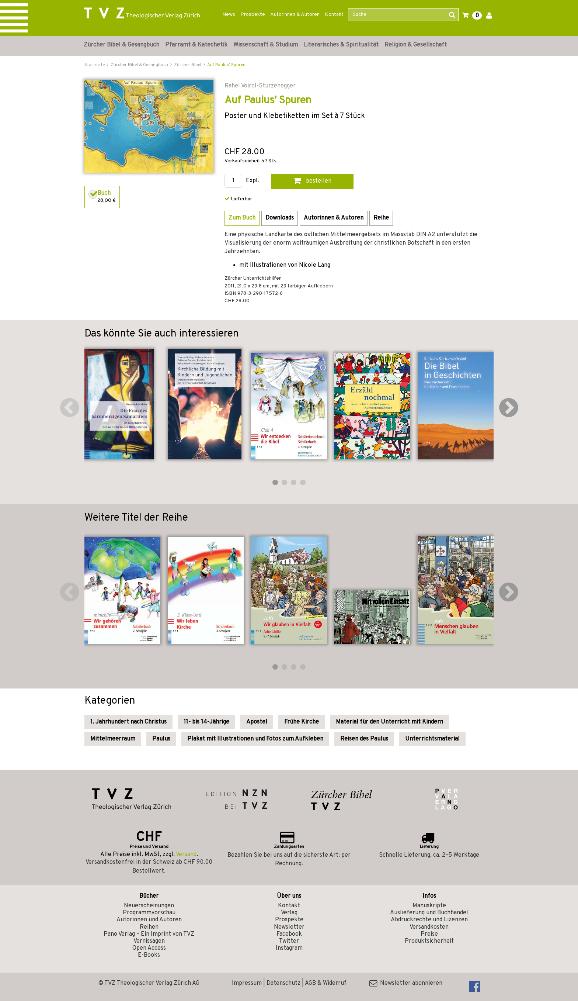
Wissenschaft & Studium (265, 45)
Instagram (289, 948)
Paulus (161, 739)
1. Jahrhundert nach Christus (128, 722)
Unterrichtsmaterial (432, 739)
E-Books (149, 955)
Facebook (289, 934)
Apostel (256, 722)
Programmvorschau (149, 913)
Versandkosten (429, 927)
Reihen (149, 927)
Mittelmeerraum (112, 739)
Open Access (149, 948)
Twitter (289, 941)
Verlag (289, 913)
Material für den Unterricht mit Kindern (389, 722)
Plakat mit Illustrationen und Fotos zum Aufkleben (255, 739)
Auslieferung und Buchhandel (429, 913)
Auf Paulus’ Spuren (226, 65)
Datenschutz (283, 983)
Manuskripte (429, 905)
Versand (186, 854)
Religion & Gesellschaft (415, 45)
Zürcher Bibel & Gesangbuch (121, 45)
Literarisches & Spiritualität (341, 45)
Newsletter (289, 927)
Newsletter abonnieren (405, 983)
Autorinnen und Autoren (149, 920)
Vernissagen (149, 941)
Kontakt (334, 14)
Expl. (252, 180)
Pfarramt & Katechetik (196, 45)
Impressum (247, 983)
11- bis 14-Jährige (206, 722)
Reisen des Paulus (364, 739)
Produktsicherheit (429, 941)
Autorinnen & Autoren (295, 14)
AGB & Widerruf (326, 983)
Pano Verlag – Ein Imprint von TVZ (149, 934)
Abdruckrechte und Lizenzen (429, 920)
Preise (429, 934)
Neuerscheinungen (149, 905)
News (228, 14)
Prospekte (252, 14)
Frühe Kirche (301, 722)
